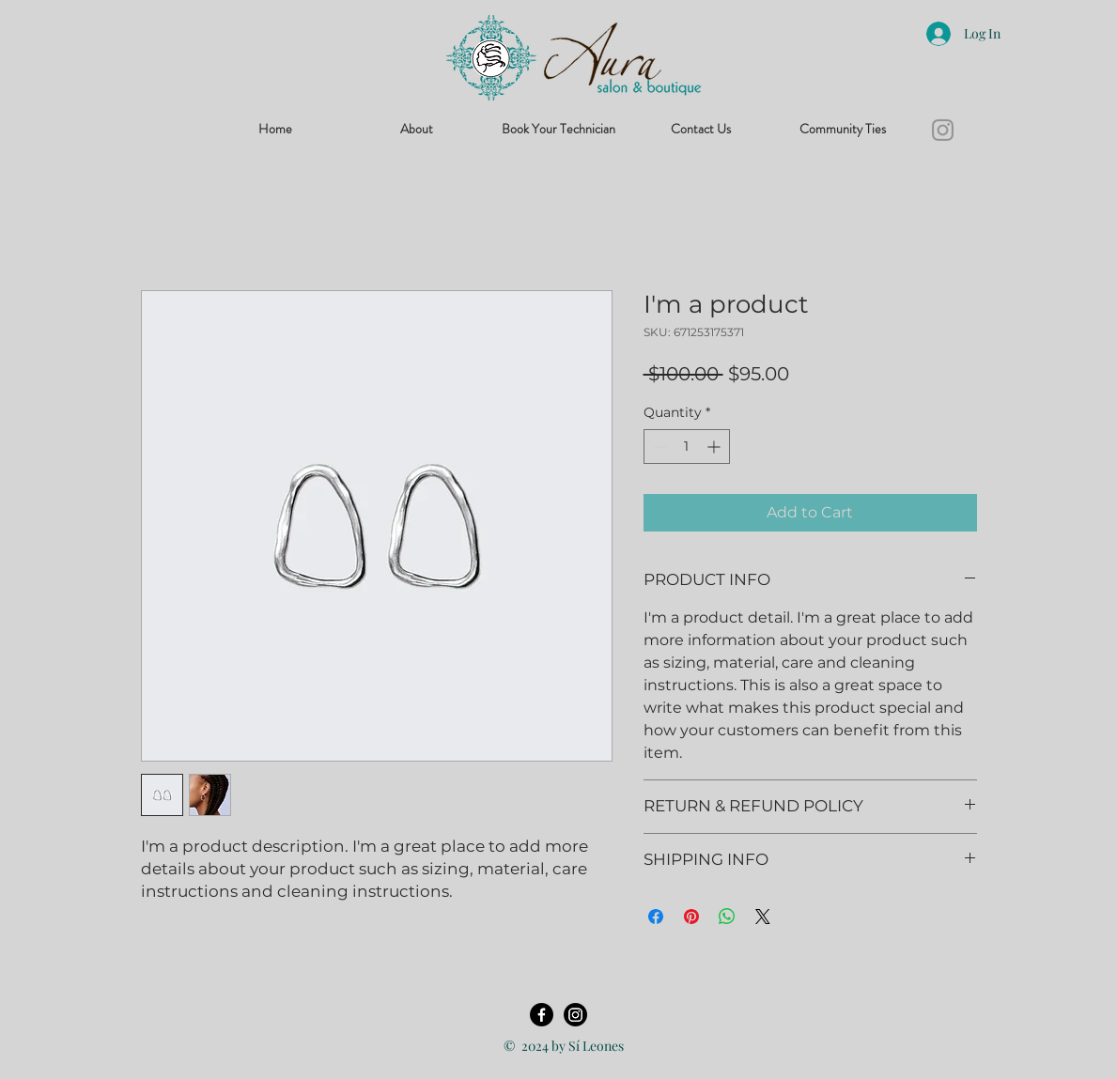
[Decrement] (658, 446)
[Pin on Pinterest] (691, 916)
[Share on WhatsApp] (727, 916)
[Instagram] (942, 130)
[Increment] (715, 446)
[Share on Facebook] (655, 916)
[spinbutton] (687, 446)
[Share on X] (763, 916)
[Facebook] (541, 1014)
